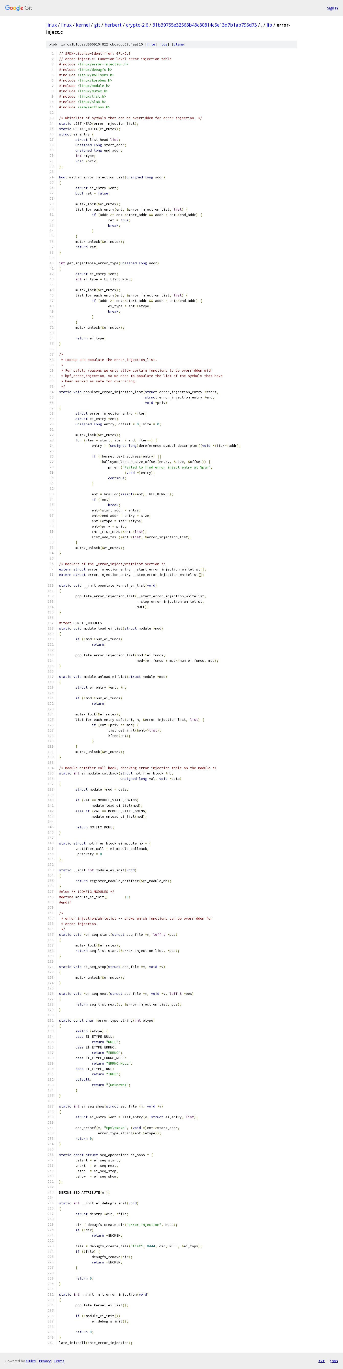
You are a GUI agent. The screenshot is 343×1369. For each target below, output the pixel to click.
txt (321, 1361)
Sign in (332, 8)
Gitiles (31, 1361)
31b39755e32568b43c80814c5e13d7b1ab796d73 (205, 25)
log (164, 44)
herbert (113, 25)
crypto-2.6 (137, 25)
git (97, 25)
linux (51, 25)
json (334, 1361)
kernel (83, 25)
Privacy (45, 1361)
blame (179, 44)
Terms (59, 1361)
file (151, 44)
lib (269, 25)
